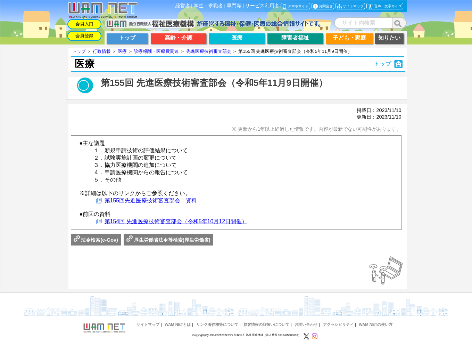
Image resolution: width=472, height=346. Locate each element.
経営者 (182, 5)
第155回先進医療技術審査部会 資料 (151, 200)
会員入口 (84, 23)
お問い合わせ (306, 324)
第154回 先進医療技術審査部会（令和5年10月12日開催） (176, 221)
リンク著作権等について (217, 324)
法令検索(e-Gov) (96, 240)
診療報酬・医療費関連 (156, 51)
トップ (79, 51)
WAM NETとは (178, 324)
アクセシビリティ (338, 324)
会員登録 (84, 35)
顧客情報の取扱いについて (266, 324)
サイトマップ (147, 324)
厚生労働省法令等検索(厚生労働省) (168, 240)
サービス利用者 (262, 5)
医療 (122, 51)
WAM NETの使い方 (375, 324)
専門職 (234, 5)
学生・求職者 (208, 5)
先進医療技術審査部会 (208, 51)
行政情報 (102, 51)
